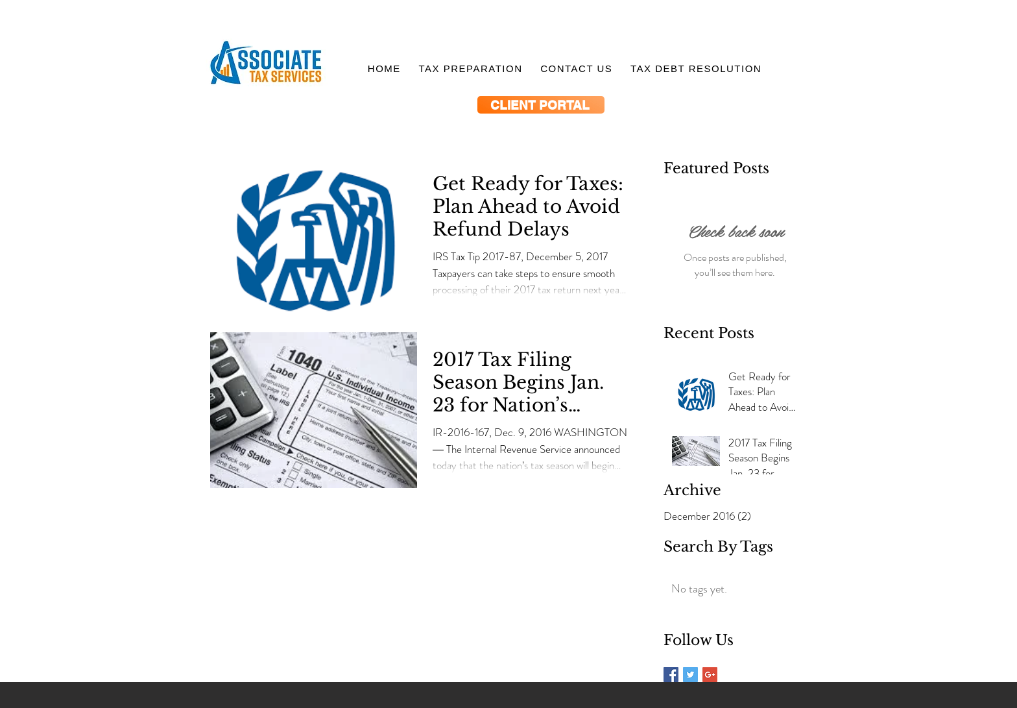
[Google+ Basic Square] (709, 674)
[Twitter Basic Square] (690, 674)
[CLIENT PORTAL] (540, 105)
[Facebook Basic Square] (671, 674)
